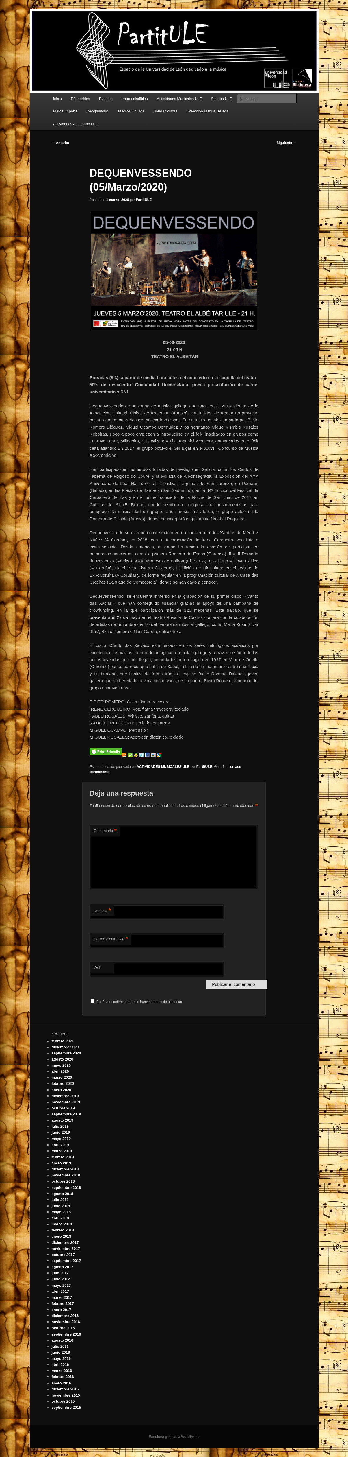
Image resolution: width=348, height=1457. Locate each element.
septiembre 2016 (66, 1334)
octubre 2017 (63, 1255)
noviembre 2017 (66, 1248)
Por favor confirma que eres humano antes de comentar (136, 1002)
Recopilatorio (97, 111)
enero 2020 (61, 1090)
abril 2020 (60, 1071)
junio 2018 (61, 1206)
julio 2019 (60, 1126)
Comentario (105, 831)
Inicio (57, 99)
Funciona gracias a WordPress (174, 1437)
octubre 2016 (63, 1328)
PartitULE (144, 200)
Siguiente (286, 143)
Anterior (61, 143)
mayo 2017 (61, 1285)
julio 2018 (60, 1200)
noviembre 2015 (66, 1395)
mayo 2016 (61, 1358)
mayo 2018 (61, 1212)
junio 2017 (61, 1279)
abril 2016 (60, 1364)
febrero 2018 (63, 1230)
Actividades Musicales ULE (179, 99)
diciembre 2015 (65, 1389)
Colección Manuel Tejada (207, 111)
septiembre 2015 (66, 1407)
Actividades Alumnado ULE (75, 124)
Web (97, 967)
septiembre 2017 (66, 1261)
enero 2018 (61, 1236)
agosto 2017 (62, 1267)
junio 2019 (61, 1132)
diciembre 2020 (65, 1047)
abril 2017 (60, 1291)
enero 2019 (61, 1163)
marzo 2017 (62, 1297)
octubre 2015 (63, 1401)
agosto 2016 (62, 1340)
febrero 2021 (63, 1041)
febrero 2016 (63, 1377)
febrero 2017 (63, 1303)
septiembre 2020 (66, 1053)
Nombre (102, 911)
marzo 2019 (62, 1151)
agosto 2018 (62, 1194)
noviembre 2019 (66, 1102)
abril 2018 (60, 1218)
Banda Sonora (165, 111)
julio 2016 (60, 1346)
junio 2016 (61, 1352)
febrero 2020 (63, 1083)
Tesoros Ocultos (130, 111)
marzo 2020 (62, 1077)
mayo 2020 (61, 1065)
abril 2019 (60, 1145)
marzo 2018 (62, 1224)
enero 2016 (61, 1383)
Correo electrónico (111, 939)
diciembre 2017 (65, 1242)
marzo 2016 (62, 1371)
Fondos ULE (221, 99)
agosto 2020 (62, 1059)
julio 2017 (60, 1273)
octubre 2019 (63, 1108)
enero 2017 (61, 1309)
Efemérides (80, 99)
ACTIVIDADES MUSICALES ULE (163, 767)
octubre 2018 (63, 1181)
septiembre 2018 (66, 1187)
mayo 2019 (61, 1139)
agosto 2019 (62, 1120)
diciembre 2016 (65, 1316)
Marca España (65, 111)
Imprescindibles (135, 99)
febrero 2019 (63, 1157)
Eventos (106, 99)
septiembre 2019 (66, 1114)
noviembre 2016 (66, 1322)
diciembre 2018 (65, 1169)
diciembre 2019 (65, 1096)
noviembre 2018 (66, 1175)
